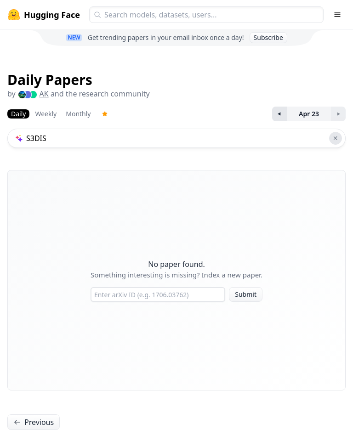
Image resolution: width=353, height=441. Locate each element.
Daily (18, 113)
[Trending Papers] (104, 114)
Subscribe (268, 37)
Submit (245, 294)
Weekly (46, 113)
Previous (33, 422)
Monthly (78, 113)
